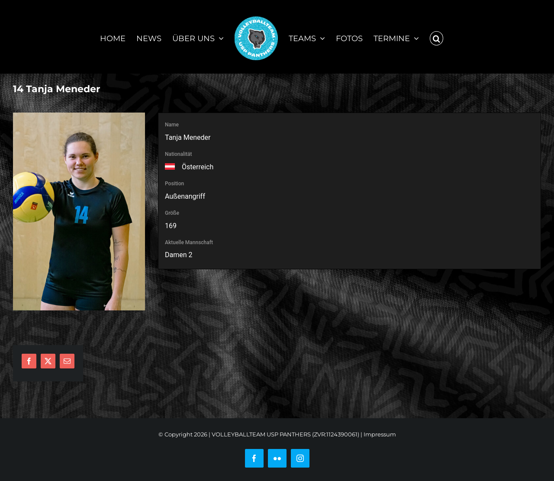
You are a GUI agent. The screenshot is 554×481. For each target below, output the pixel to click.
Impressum (380, 434)
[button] (437, 37)
